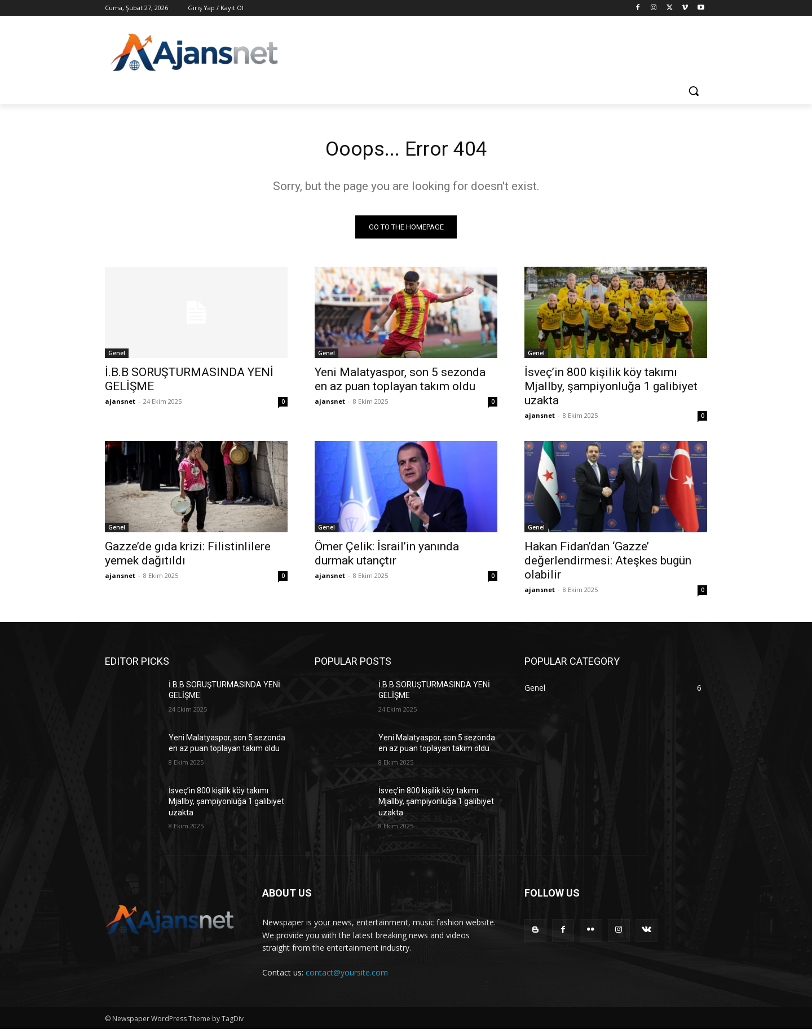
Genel (116, 356)
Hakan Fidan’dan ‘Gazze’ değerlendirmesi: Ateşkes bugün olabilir (607, 564)
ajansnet (120, 404)
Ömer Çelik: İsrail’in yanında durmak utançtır (387, 557)
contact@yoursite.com (347, 975)
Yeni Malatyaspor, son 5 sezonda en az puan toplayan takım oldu (400, 382)
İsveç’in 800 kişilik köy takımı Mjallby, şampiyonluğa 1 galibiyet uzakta (611, 389)
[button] (693, 90)
